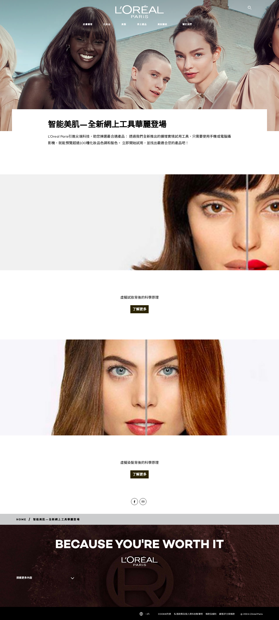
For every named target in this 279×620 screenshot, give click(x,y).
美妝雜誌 (162, 24)
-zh (145, 614)
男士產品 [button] (142, 24)
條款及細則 (211, 614)
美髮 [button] (123, 24)
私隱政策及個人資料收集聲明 (188, 614)
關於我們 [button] (187, 24)
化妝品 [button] (107, 24)
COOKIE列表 (164, 614)
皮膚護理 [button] (87, 24)
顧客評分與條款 (227, 614)
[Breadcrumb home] (21, 519)
